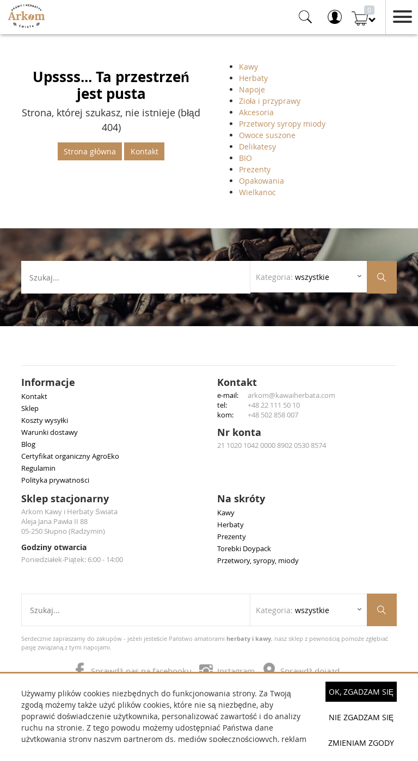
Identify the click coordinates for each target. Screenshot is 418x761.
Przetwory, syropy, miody (258, 560)
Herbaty (253, 78)
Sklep (30, 408)
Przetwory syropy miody (282, 123)
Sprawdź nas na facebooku (133, 670)
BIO (245, 158)
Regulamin (38, 468)
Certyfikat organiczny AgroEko (70, 456)
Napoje (252, 89)
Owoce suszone (267, 135)
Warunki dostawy (49, 432)
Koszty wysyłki (44, 420)
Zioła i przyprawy (269, 101)
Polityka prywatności (55, 480)
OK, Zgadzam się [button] (361, 692)
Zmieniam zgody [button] (361, 743)
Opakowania (261, 181)
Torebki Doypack (244, 548)
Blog (28, 444)
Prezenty (255, 169)
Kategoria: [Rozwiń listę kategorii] (292, 277)
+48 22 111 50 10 (274, 405)
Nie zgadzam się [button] (361, 717)
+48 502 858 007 (273, 415)
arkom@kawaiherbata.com (291, 395)
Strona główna (89, 151)
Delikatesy (257, 146)
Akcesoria (256, 112)
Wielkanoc (257, 192)
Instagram (228, 670)
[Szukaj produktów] (382, 277)
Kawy (248, 66)
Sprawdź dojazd (301, 670)
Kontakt (144, 151)
